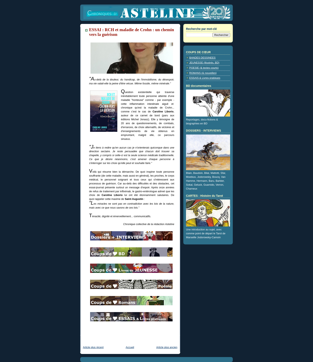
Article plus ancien (166, 347)
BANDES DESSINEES (202, 57)
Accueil (130, 347)
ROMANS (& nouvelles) (203, 73)
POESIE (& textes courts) (204, 67)
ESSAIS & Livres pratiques (204, 78)
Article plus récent (93, 347)
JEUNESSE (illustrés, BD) (204, 62)
